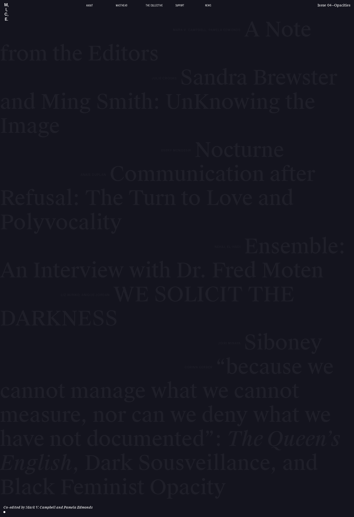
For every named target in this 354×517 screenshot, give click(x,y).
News (208, 5)
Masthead (121, 5)
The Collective (154, 5)
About (89, 5)
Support (179, 5)
